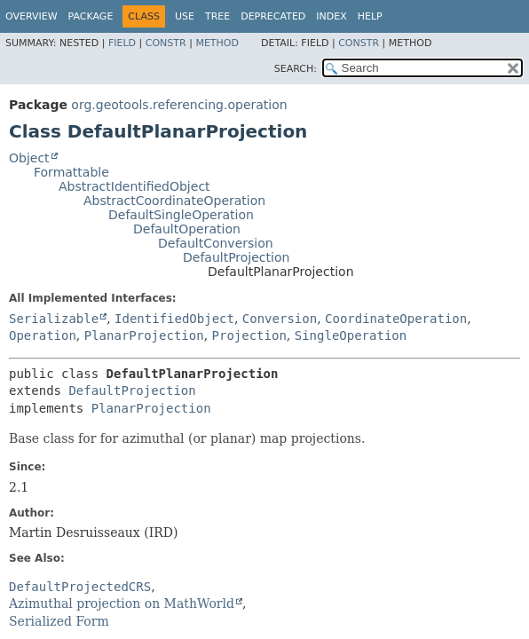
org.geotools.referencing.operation (179, 105)
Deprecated (273, 16)
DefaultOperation (187, 229)
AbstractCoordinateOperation (174, 200)
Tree (217, 16)
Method (217, 43)
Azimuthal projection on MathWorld (121, 603)
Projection (249, 335)
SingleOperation (351, 335)
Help (370, 16)
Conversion (279, 319)
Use (184, 16)
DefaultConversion (215, 243)
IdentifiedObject (174, 319)
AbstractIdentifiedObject (134, 186)
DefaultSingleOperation (181, 215)
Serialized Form (59, 621)
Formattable (71, 172)
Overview (31, 16)
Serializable (54, 319)
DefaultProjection (236, 257)
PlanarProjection (144, 335)
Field (122, 43)
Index (331, 16)
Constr (166, 43)
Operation (42, 335)
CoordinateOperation (396, 319)
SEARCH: (295, 69)
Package (91, 16)
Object (29, 158)
